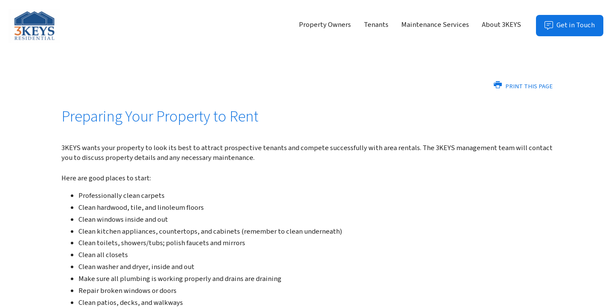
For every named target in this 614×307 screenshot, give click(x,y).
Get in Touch (573, 28)
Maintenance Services (435, 25)
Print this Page (523, 86)
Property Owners (325, 25)
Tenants (376, 25)
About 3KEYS (501, 25)
